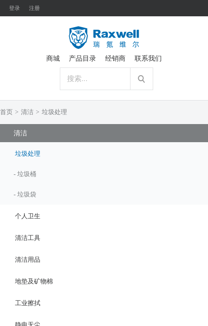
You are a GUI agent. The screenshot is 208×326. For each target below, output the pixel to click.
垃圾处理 (54, 112)
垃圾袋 (26, 194)
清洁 (27, 112)
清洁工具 (27, 238)
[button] (104, 153)
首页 (6, 112)
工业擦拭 (27, 303)
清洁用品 (27, 259)
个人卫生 (27, 216)
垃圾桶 (26, 174)
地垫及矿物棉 (34, 281)
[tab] (104, 153)
